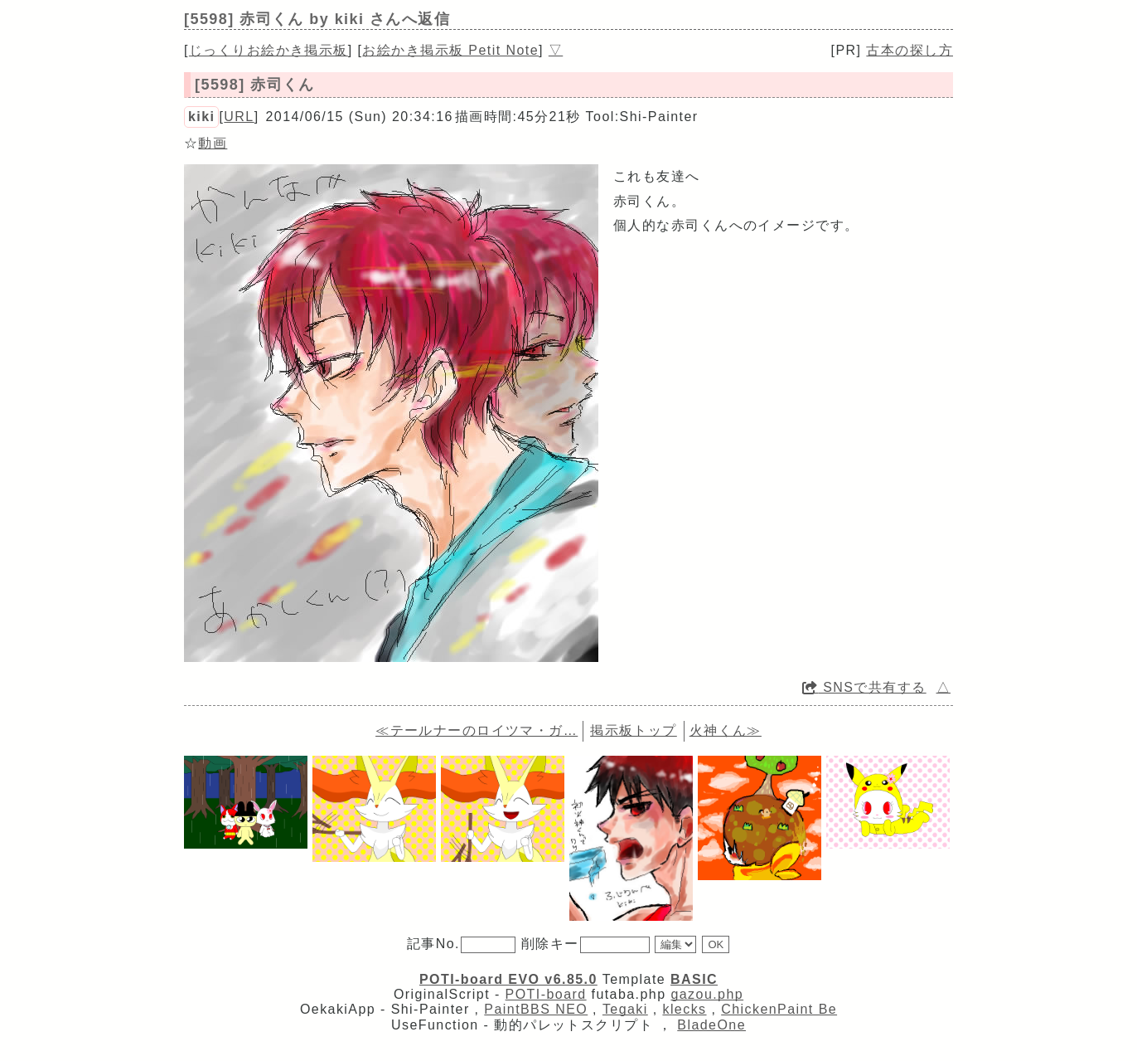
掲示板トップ (633, 730)
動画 (212, 143)
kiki (201, 117)
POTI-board (546, 994)
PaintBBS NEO (536, 1009)
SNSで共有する (864, 687)
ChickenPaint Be (779, 1009)
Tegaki (625, 1009)
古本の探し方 (909, 50)
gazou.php (706, 994)
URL (239, 117)
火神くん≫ (725, 730)
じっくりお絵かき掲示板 (268, 50)
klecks (684, 1009)
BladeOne (711, 1025)
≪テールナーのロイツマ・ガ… (476, 730)
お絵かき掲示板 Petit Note (450, 50)
